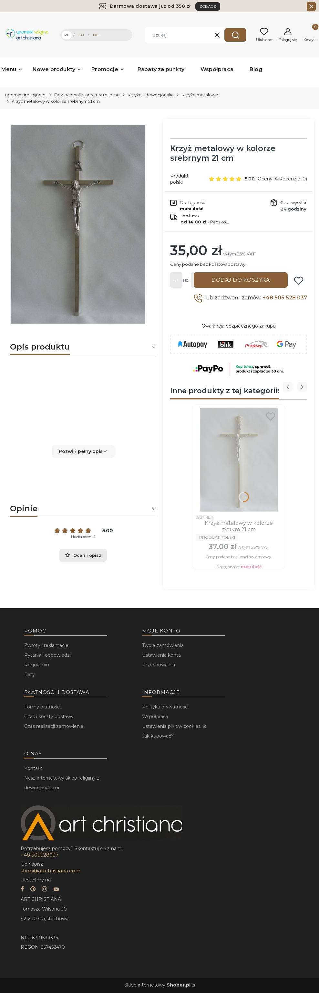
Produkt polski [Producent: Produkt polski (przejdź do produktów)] (179, 179)
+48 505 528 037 (284, 298)
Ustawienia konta (161, 655)
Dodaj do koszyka (240, 280)
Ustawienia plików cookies (172, 726)
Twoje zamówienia (163, 645)
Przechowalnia (158, 665)
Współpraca (155, 716)
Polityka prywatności (165, 707)
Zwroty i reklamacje (46, 645)
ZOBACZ (208, 6)
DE (96, 34)
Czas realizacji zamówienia (53, 726)
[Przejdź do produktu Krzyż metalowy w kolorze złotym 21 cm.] (239, 460)
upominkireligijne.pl (25, 94)
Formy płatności (42, 707)
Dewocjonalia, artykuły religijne (87, 94)
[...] (78, 224)
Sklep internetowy (157, 985)
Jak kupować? (158, 736)
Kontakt (33, 768)
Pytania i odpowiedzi (47, 655)
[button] (235, 35)
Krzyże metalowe (199, 94)
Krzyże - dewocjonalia (151, 94)
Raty (29, 674)
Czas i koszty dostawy (49, 716)
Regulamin (36, 665)
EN (81, 34)
